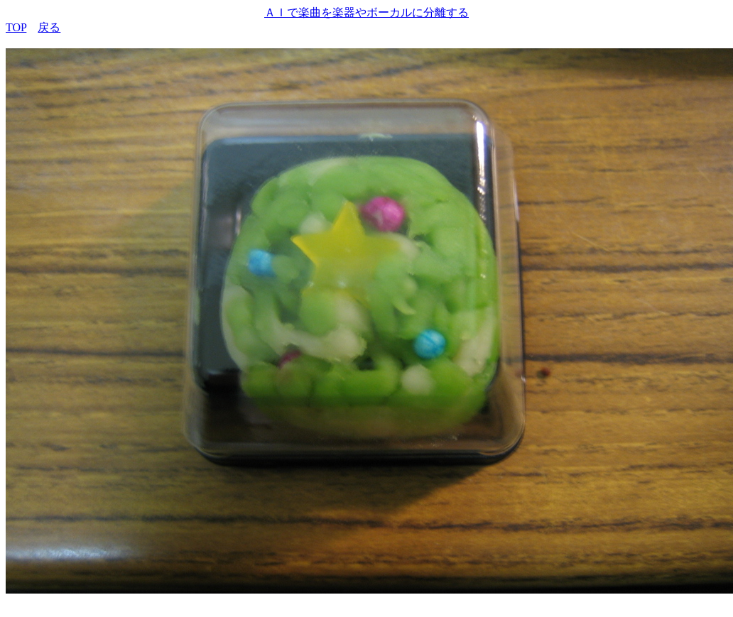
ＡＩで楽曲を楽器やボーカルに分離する (366, 12)
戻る (49, 27)
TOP (16, 27)
